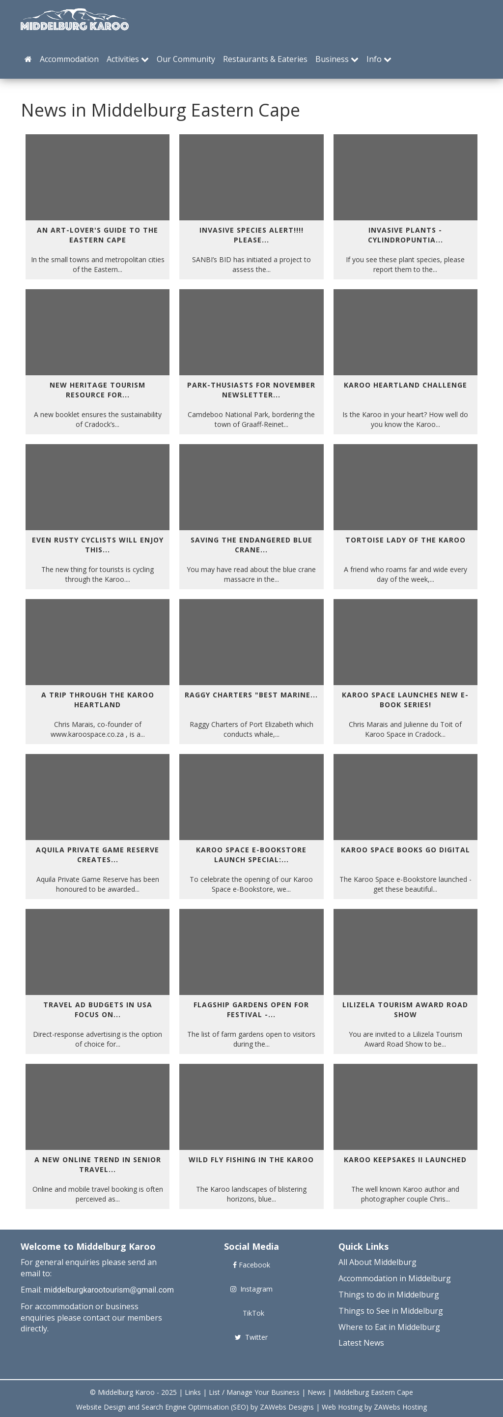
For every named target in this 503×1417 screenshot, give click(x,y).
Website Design (101, 1407)
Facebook (251, 1264)
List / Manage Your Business (254, 1392)
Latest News (361, 1342)
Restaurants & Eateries (265, 59)
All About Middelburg (377, 1262)
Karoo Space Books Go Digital (405, 849)
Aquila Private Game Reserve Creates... (97, 854)
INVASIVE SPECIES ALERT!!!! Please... (251, 234)
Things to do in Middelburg (388, 1294)
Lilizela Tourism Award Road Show (405, 1009)
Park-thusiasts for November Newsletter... (251, 389)
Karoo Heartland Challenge (405, 385)
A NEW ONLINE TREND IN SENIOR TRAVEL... (97, 1164)
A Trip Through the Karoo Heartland (97, 699)
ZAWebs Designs (287, 1407)
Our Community (186, 59)
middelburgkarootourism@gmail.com (109, 1290)
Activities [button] (128, 59)
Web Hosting (342, 1407)
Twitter (251, 1337)
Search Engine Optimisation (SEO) (195, 1407)
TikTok (251, 1313)
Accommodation (69, 59)
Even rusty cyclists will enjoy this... (98, 544)
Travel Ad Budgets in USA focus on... (97, 1009)
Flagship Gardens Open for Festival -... (251, 1009)
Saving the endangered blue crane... (251, 544)
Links (193, 1392)
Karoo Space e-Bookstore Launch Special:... (251, 854)
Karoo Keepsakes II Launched (405, 1159)
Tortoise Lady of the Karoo (405, 539)
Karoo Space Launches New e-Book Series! (405, 699)
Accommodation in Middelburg (394, 1278)
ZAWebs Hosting (400, 1407)
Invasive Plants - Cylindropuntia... (405, 234)
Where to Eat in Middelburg (389, 1327)
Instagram (251, 1289)
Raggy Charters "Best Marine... (251, 694)
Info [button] (378, 59)
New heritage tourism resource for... (97, 389)
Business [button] (337, 59)
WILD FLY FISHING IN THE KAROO (251, 1159)
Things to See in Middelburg (390, 1310)
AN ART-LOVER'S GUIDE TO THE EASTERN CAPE (97, 234)
